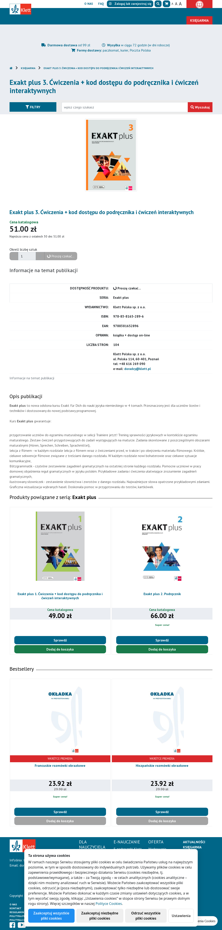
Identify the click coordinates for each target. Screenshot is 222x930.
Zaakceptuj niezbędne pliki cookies (99, 916)
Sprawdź (60, 640)
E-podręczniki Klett (128, 849)
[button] (158, 3)
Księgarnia (28, 68)
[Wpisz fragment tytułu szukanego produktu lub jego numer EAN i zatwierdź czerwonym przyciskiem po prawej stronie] (125, 107)
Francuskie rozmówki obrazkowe (60, 765)
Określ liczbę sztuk (23, 249)
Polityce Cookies (109, 903)
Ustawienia (181, 915)
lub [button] (130, 4)
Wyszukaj (200, 107)
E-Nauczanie (98, 12)
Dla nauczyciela (62, 12)
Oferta (126, 12)
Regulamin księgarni (24, 912)
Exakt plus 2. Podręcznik (162, 594)
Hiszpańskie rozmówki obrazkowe (162, 765)
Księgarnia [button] (199, 20)
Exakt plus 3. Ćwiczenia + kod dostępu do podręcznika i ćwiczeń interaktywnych (98, 68)
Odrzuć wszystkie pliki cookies (145, 916)
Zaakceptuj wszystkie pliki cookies (51, 916)
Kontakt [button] (202, 12)
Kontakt (15, 908)
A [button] (172, 4)
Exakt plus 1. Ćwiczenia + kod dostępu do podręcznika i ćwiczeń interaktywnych (60, 596)
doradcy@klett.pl (137, 369)
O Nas (13, 904)
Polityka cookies (21, 920)
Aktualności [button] (154, 12)
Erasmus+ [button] (179, 12)
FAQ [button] (101, 4)
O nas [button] (88, 4)
